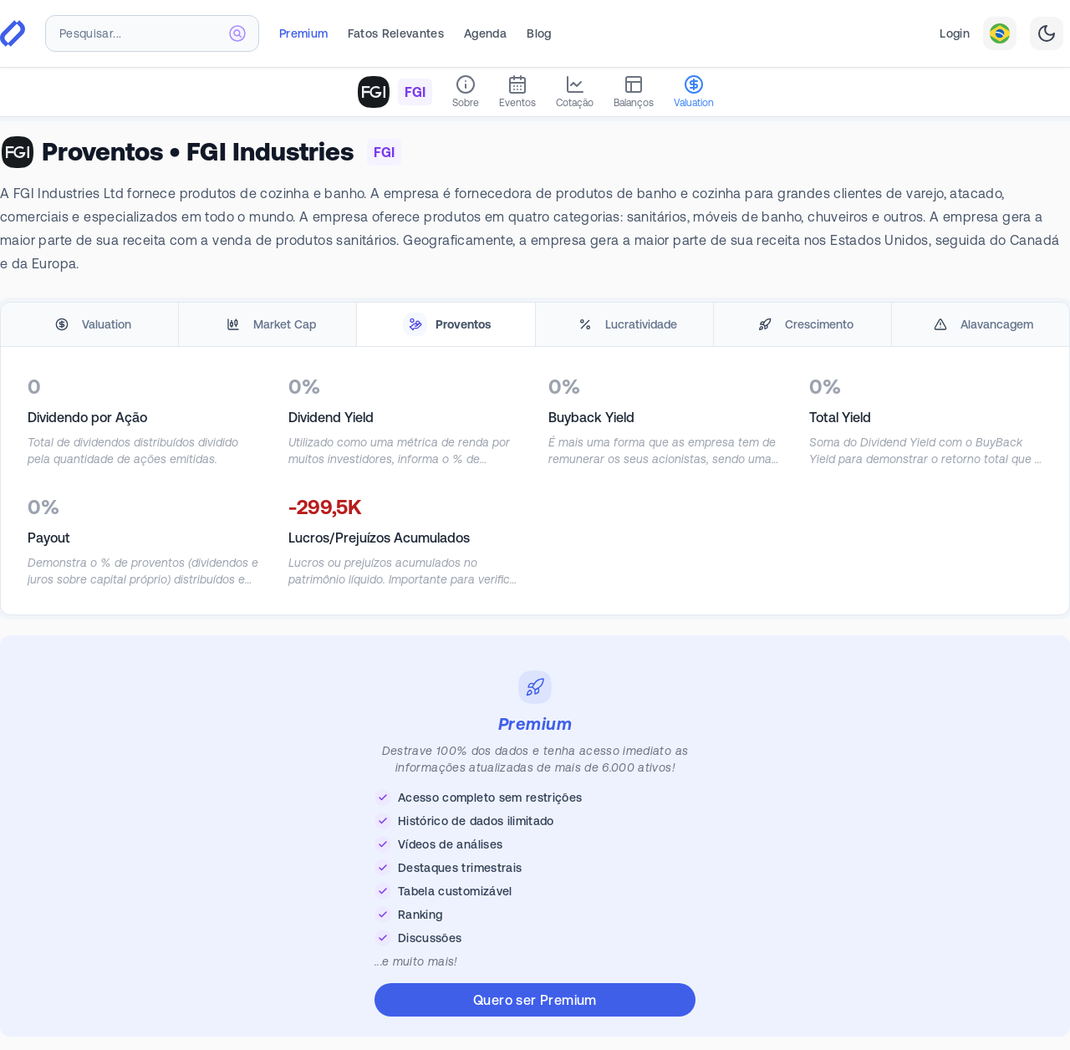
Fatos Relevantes (396, 33)
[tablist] (535, 325)
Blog (539, 33)
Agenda (485, 33)
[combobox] (152, 33)
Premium (303, 33)
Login (955, 33)
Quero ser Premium (535, 999)
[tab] (89, 325)
